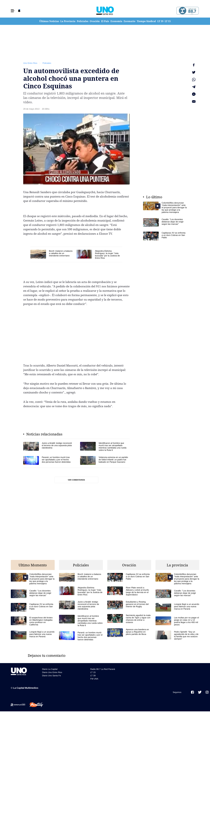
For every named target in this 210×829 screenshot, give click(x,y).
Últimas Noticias (49, 21)
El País (105, 21)
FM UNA (94, 679)
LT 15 (168, 21)
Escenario (129, 21)
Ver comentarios (76, 480)
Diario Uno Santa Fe (51, 675)
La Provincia (67, 21)
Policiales (82, 21)
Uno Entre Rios (30, 63)
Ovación (95, 21)
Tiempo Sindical (146, 21)
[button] (12, 10)
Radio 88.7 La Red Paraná (102, 669)
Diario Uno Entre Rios (52, 672)
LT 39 (160, 21)
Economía (116, 21)
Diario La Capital (49, 669)
